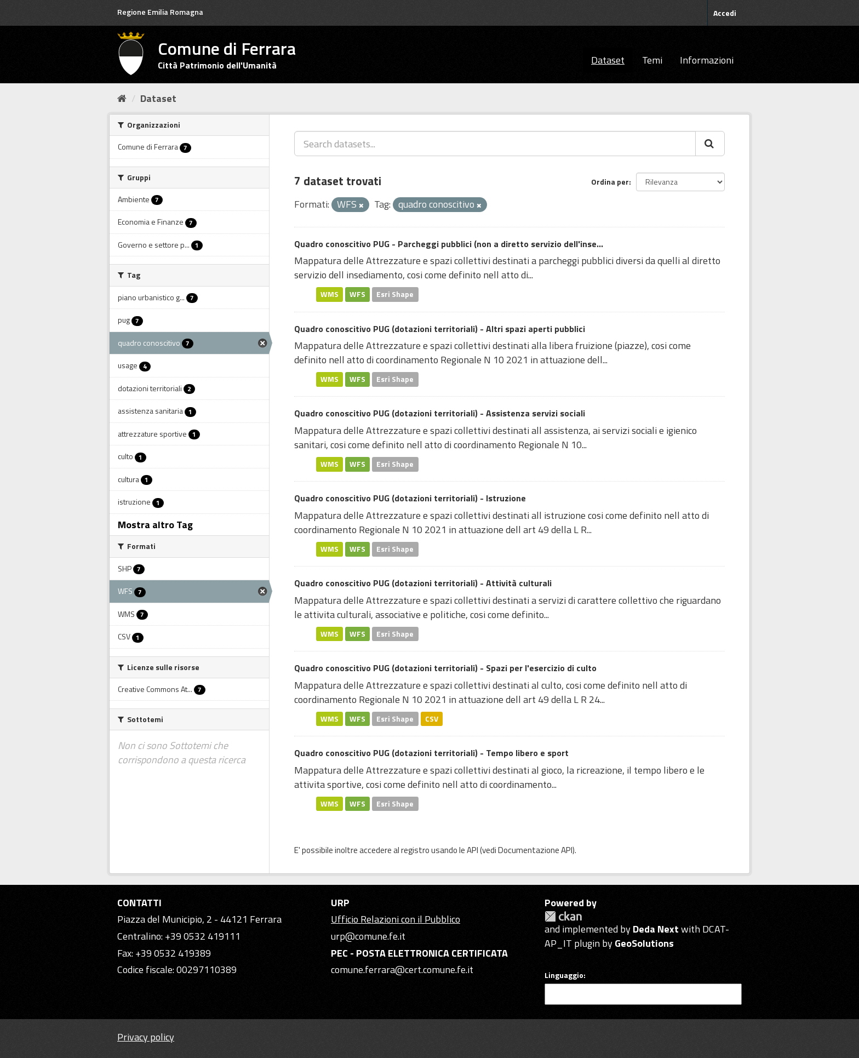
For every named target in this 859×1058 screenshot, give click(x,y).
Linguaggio (564, 975)
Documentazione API (535, 850)
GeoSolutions (644, 943)
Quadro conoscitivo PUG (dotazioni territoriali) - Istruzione (410, 498)
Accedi (724, 13)
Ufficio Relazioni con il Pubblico (395, 919)
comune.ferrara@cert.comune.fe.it (402, 969)
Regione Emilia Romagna (160, 12)
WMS (329, 294)
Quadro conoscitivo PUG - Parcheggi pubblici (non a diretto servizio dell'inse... (448, 243)
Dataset (608, 60)
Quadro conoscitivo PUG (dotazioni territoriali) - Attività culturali (423, 583)
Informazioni (707, 60)
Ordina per (610, 181)
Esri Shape (395, 294)
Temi (652, 60)
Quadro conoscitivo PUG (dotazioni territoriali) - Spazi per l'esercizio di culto (445, 667)
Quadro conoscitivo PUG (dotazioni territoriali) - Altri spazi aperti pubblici (439, 328)
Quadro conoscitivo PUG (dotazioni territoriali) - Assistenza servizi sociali (439, 413)
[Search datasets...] (495, 143)
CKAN (563, 916)
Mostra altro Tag (155, 524)
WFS (357, 294)
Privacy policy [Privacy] (145, 1037)
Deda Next (656, 929)
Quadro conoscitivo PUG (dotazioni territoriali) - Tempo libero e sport (431, 752)
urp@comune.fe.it (368, 936)
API (472, 850)
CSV (431, 718)
